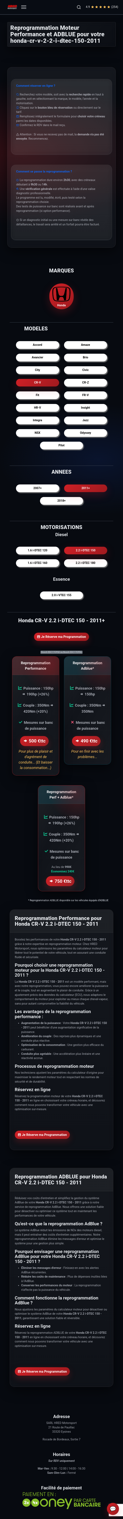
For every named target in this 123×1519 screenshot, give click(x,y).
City (37, 370)
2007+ (37, 488)
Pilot (62, 445)
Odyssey (85, 433)
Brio (85, 357)
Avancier (37, 357)
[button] (79, 7)
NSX (37, 433)
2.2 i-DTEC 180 (85, 563)
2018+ (61, 500)
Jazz (85, 420)
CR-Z (85, 382)
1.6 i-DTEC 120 (37, 550)
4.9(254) (102, 7)
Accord (37, 345)
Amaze (85, 345)
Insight (85, 407)
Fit (37, 395)
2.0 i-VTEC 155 (61, 595)
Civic (85, 370)
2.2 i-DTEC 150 (85, 550)
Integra (37, 420)
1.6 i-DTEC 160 (37, 563)
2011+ (85, 488)
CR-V (37, 382)
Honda (62, 296)
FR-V (85, 395)
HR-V (37, 407)
